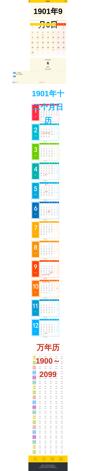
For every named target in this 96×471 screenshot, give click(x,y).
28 (43, 27)
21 (58, 42)
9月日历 (45, 278)
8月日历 (45, 258)
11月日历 (45, 317)
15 (63, 37)
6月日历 (45, 219)
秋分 (37, 50)
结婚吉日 (43, 82)
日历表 (34, 457)
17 (38, 42)
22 (63, 42)
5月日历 (45, 200)
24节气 (43, 457)
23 (32, 47)
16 (32, 42)
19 (48, 42)
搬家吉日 (16, 82)
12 (48, 37)
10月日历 (45, 298)
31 (58, 27)
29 (48, 27)
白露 (18, 74)
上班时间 (52, 459)
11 (43, 37)
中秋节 (53, 50)
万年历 (48, 1)
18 (43, 42)
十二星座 (44, 459)
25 (43, 47)
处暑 (17, 72)
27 (38, 27)
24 (38, 47)
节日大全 (52, 457)
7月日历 (45, 239)
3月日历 (45, 161)
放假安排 (61, 459)
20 (53, 42)
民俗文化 (61, 457)
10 (38, 37)
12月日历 (45, 337)
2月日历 (45, 141)
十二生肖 (35, 459)
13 (53, 37)
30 (53, 27)
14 (58, 37)
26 (32, 27)
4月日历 (45, 180)
